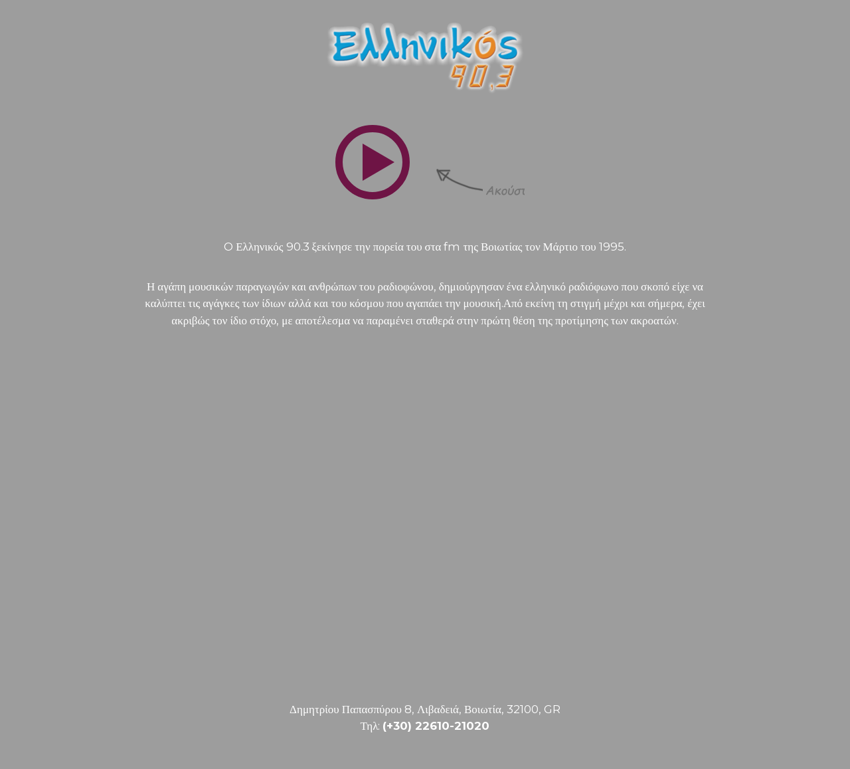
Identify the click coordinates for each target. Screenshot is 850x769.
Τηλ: (425, 725)
